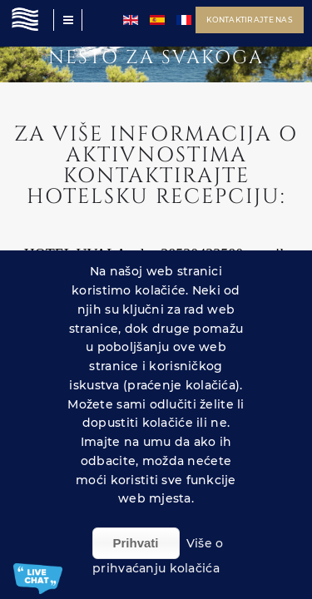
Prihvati (136, 543)
